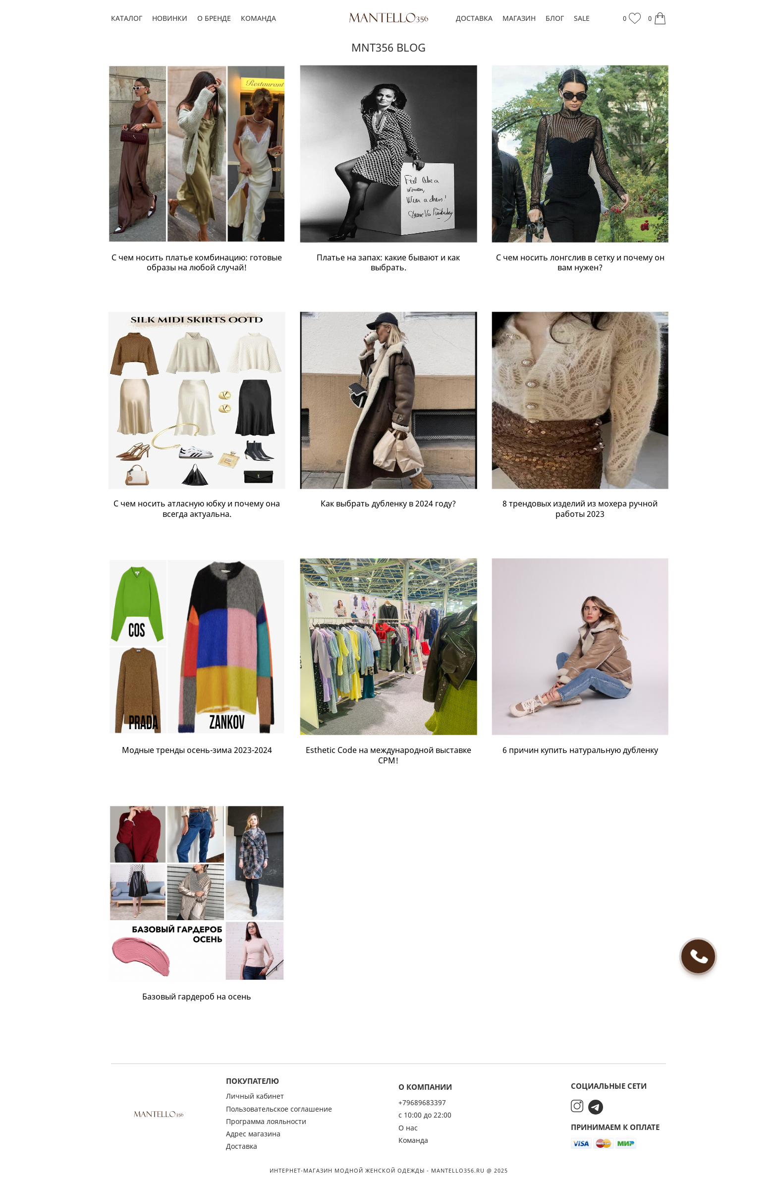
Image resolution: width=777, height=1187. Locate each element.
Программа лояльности (266, 1121)
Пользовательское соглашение (279, 1109)
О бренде (214, 18)
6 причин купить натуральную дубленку (580, 750)
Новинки (169, 18)
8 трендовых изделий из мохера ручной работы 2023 (580, 509)
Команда (258, 18)
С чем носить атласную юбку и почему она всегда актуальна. (196, 509)
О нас (408, 1127)
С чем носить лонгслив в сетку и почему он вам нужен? (580, 262)
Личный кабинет (255, 1096)
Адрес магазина (253, 1133)
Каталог (126, 18)
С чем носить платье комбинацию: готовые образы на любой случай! (196, 262)
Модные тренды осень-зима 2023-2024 (197, 750)
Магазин (519, 18)
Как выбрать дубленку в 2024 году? (388, 504)
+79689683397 (422, 1102)
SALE (582, 18)
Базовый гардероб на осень (196, 997)
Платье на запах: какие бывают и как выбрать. (388, 262)
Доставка (474, 18)
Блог (555, 18)
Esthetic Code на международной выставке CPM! (388, 755)
